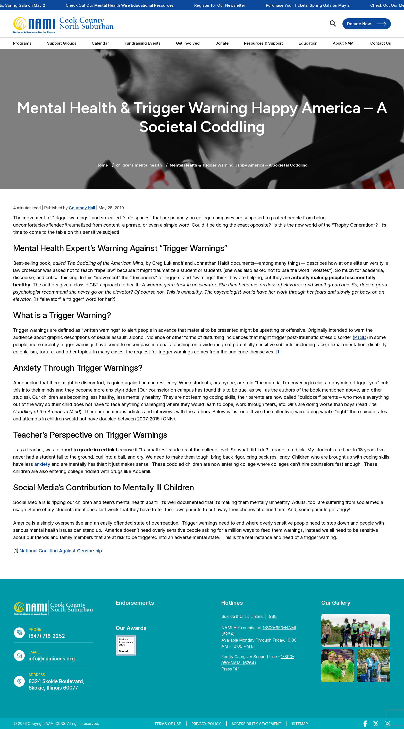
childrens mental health (139, 165)
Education (308, 43)
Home (102, 165)
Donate (222, 43)
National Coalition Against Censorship (61, 550)
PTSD (360, 337)
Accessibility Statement (256, 724)
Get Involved (188, 43)
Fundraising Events (143, 43)
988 (273, 616)
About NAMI (344, 43)
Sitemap (300, 724)
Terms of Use (167, 724)
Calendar (100, 43)
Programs (22, 43)
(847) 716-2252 (47, 636)
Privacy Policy (206, 724)
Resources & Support (263, 43)
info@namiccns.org (52, 659)
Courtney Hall (82, 207)
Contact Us (380, 43)
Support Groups (61, 43)
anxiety (42, 464)
